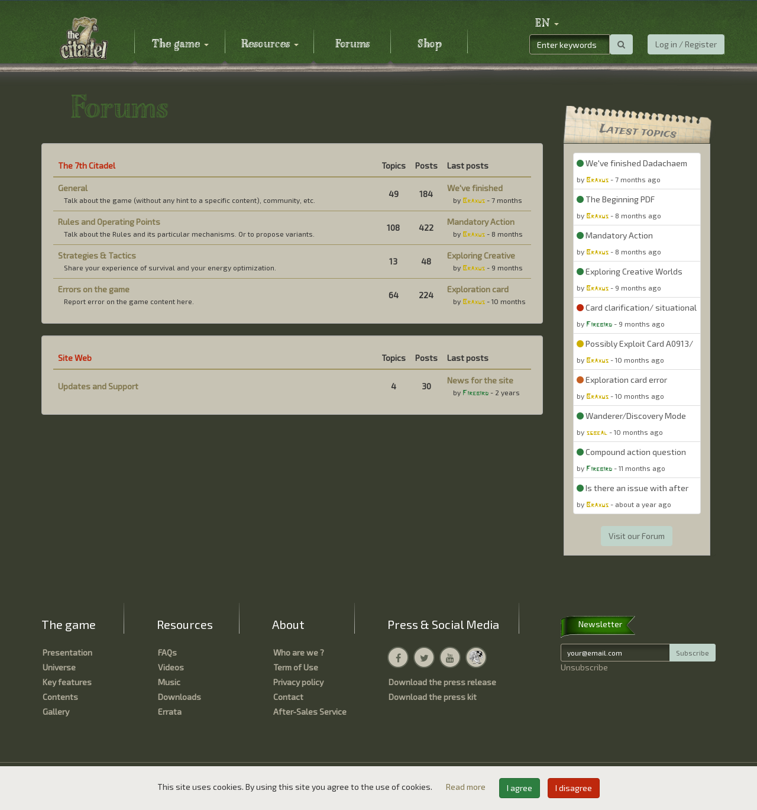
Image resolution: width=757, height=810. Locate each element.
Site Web (75, 358)
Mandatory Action (481, 222)
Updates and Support (98, 386)
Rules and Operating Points (109, 222)
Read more (466, 787)
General (73, 188)
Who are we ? (298, 652)
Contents (60, 697)
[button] (547, 23)
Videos (171, 667)
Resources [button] (270, 44)
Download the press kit (433, 697)
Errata (170, 711)
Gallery (56, 711)
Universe (59, 667)
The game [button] (180, 44)
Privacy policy (298, 682)
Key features (67, 682)
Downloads (179, 697)
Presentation (67, 652)
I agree (519, 788)
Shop (430, 44)
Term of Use (295, 667)
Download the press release (442, 682)
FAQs (167, 652)
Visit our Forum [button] (637, 536)
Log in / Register (686, 44)
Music (169, 682)
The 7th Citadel (86, 165)
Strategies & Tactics (97, 255)
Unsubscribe (584, 667)
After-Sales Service (310, 711)
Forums (352, 44)
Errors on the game (94, 289)
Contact (288, 697)
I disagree (573, 788)
